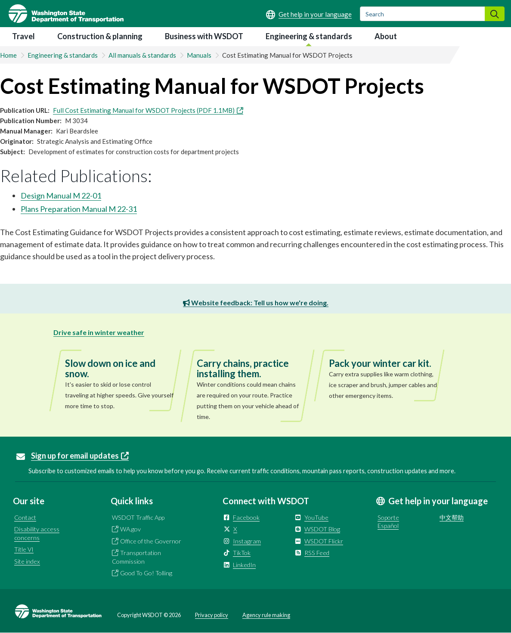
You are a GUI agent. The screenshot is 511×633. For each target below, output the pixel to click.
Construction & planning (99, 36)
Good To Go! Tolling (146, 573)
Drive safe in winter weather (98, 332)
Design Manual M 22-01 (61, 195)
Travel (23, 36)
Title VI (24, 549)
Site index (27, 561)
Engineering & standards (309, 36)
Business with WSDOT (204, 36)
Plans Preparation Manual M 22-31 (79, 209)
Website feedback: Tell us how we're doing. (255, 302)
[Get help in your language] (309, 14)
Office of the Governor (150, 541)
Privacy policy (211, 614)
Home (8, 55)
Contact (25, 517)
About (386, 36)
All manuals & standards (142, 55)
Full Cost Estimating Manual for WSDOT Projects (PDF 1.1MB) (148, 110)
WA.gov (130, 529)
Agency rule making (266, 614)
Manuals (199, 55)
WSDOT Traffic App (138, 517)
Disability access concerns (36, 533)
